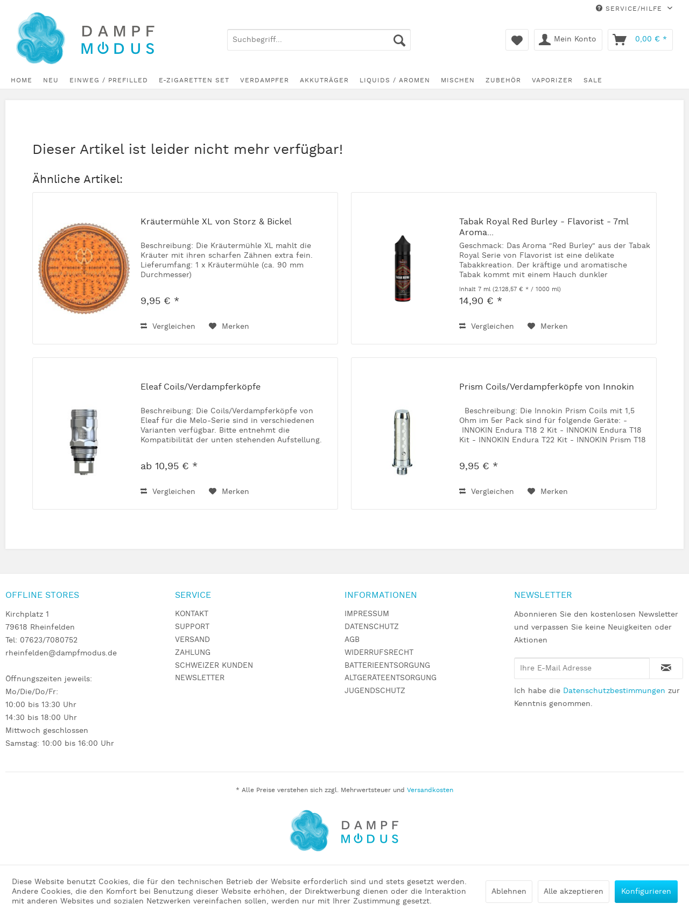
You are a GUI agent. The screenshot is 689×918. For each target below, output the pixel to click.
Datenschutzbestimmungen (614, 691)
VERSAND (192, 640)
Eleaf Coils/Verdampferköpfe (200, 387)
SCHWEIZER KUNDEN (214, 665)
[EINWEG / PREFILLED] (108, 80)
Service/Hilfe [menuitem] (630, 9)
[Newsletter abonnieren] (666, 668)
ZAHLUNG (192, 653)
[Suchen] (399, 40)
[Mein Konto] (568, 40)
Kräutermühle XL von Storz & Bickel (216, 222)
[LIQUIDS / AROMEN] (394, 80)
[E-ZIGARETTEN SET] (194, 80)
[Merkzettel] (517, 40)
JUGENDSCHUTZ (374, 691)
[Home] (21, 80)
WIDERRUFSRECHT (378, 653)
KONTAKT (191, 614)
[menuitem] (319, 40)
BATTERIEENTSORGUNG (387, 665)
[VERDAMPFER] (264, 80)
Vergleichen (167, 326)
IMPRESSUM (366, 614)
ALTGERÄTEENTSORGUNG (390, 678)
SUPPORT (192, 627)
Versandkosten (430, 790)
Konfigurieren (646, 891)
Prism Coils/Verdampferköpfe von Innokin (546, 387)
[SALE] (593, 80)
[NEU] (51, 80)
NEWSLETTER (199, 678)
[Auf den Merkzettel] (229, 326)
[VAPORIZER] (552, 80)
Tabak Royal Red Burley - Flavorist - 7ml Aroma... (543, 227)
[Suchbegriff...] (319, 40)
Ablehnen (508, 891)
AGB (352, 640)
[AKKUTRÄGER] (324, 80)
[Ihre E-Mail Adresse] (582, 668)
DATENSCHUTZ (371, 627)
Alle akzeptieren (573, 891)
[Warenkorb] (640, 40)
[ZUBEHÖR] (503, 80)
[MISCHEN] (457, 80)
